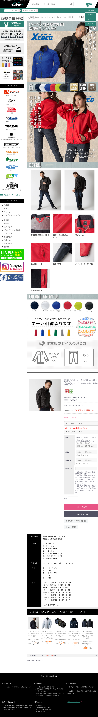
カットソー (8, 212)
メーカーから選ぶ (54, 17)
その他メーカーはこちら (12, 195)
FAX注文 (90, 23)
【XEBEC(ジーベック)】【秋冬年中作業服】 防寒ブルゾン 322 (34, 634)
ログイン (90, 19)
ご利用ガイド (90, 10)
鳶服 (5, 209)
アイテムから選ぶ (11, 201)
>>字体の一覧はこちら (82, 463)
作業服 (6, 205)
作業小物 (7, 240)
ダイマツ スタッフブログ (74, 702)
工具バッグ (8, 227)
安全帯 (6, 224)
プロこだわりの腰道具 (12, 230)
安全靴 (6, 220)
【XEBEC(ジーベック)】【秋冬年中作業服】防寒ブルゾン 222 (60, 634)
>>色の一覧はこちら (82, 455)
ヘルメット (8, 233)
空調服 (6, 247)
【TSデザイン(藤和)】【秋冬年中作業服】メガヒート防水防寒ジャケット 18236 (87, 635)
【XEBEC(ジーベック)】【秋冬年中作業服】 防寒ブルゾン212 (74, 634)
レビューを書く (71, 527)
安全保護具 (8, 237)
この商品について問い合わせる (76, 521)
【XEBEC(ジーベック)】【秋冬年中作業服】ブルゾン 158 (47, 633)
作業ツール (8, 243)
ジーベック (63, 17)
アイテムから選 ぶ (13, 10)
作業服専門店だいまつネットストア (38, 17)
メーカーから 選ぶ (31, 10)
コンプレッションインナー (13, 216)
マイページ (90, 14)
